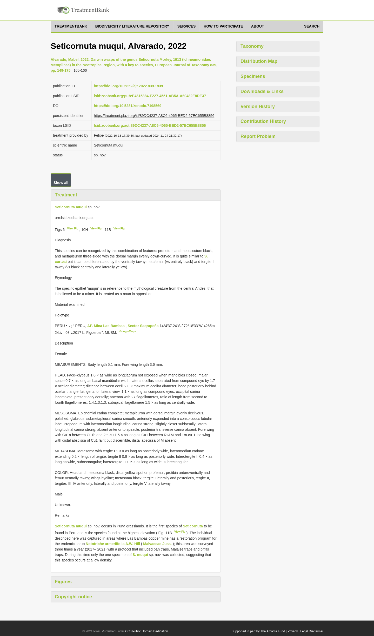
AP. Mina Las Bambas (106, 326)
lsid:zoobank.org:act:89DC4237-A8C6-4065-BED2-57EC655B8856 (150, 125)
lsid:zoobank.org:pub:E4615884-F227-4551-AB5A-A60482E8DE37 (150, 96)
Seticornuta (193, 526)
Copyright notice (73, 596)
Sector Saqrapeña (143, 326)
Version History (258, 106)
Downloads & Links (262, 91)
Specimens (253, 76)
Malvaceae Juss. (157, 544)
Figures (63, 581)
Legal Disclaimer (311, 631)
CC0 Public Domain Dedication (146, 631)
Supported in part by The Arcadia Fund (258, 631)
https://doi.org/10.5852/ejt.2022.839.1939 (128, 86)
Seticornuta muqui (71, 207)
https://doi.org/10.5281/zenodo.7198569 (127, 106)
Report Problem (258, 136)
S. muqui (140, 555)
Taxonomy (252, 46)
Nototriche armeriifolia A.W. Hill (113, 544)
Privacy (293, 631)
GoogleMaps (127, 331)
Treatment (66, 194)
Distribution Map (259, 61)
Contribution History (263, 121)
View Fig (72, 228)
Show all (61, 183)
